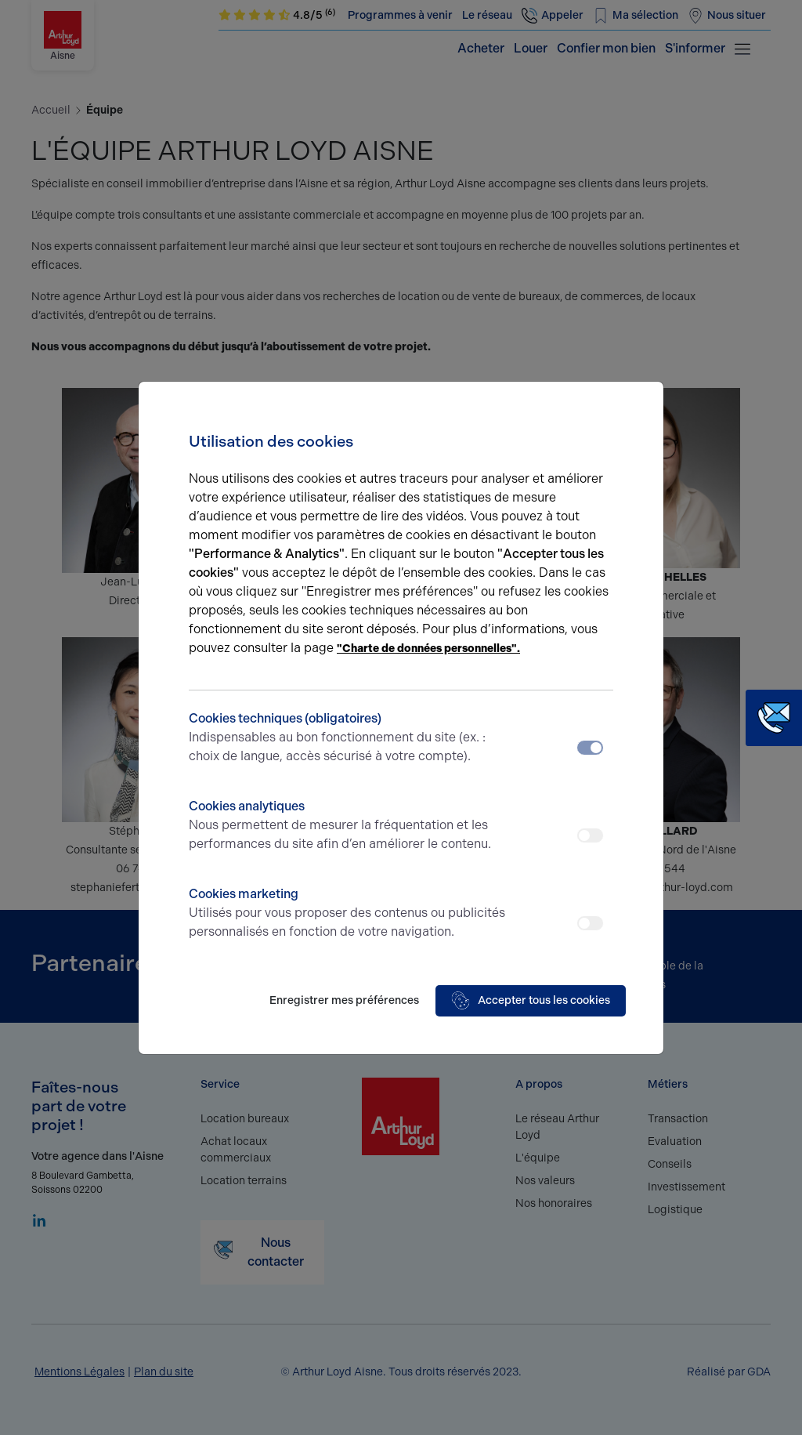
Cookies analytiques (348, 826)
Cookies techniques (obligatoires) (348, 738)
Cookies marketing (348, 913)
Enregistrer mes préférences (344, 1000)
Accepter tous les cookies (530, 1000)
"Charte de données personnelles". (428, 648)
